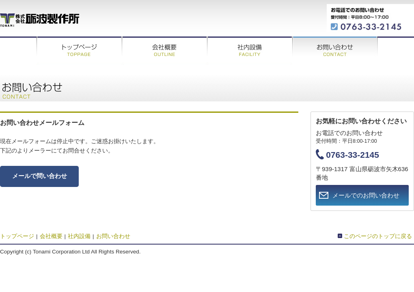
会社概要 (164, 50)
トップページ (79, 50)
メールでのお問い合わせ (365, 195)
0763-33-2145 (352, 154)
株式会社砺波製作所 (39, 19)
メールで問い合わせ (39, 176)
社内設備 (249, 50)
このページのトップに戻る (378, 236)
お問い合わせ (334, 50)
